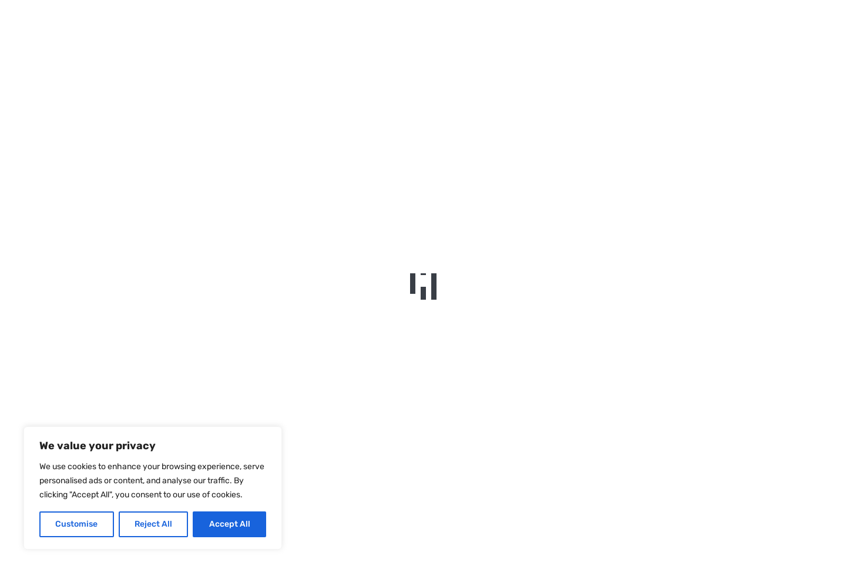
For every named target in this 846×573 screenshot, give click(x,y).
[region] (153, 488)
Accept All (229, 524)
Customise (76, 524)
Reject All (153, 524)
